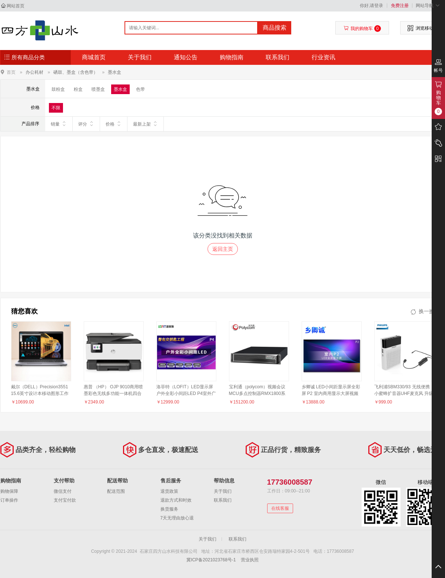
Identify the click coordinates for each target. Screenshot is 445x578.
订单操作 (9, 500)
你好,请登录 (371, 5)
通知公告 (185, 57)
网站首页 (15, 6)
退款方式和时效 (176, 500)
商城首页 (94, 57)
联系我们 (277, 57)
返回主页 (222, 249)
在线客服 (280, 508)
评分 (86, 124)
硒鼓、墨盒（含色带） (75, 72)
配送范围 (116, 491)
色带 (140, 89)
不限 (56, 107)
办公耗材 (34, 72)
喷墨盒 (98, 89)
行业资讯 (323, 57)
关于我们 (140, 57)
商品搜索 (274, 27)
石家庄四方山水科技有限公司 (39, 30)
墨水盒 (114, 72)
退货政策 (169, 491)
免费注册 (400, 5)
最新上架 (145, 124)
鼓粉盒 (58, 89)
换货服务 (169, 509)
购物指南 (231, 57)
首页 (11, 72)
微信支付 (63, 491)
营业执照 (250, 559)
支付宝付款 (65, 500)
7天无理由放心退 (177, 518)
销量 (59, 124)
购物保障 (9, 491)
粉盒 (78, 89)
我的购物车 (362, 28)
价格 (114, 124)
